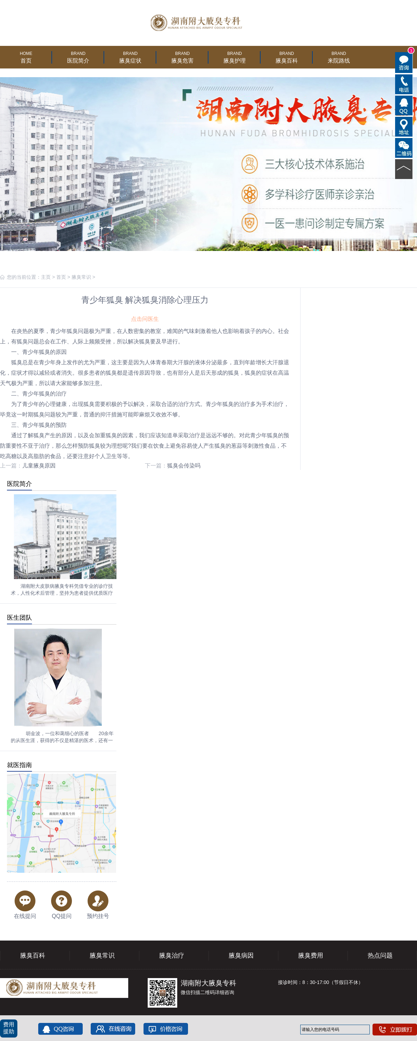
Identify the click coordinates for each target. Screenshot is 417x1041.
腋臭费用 (310, 955)
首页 (61, 277)
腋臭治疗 (171, 955)
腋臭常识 (81, 277)
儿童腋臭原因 (39, 466)
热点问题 (380, 955)
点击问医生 (145, 319)
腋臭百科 (32, 955)
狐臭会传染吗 (184, 466)
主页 (46, 277)
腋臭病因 (241, 955)
